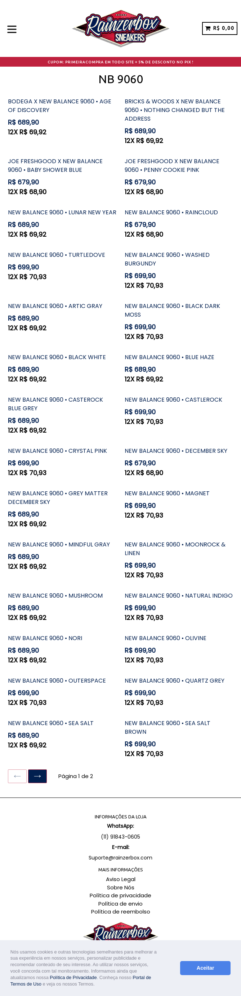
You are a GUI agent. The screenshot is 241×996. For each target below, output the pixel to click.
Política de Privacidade (73, 977)
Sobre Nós (120, 887)
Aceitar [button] (205, 968)
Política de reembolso (120, 911)
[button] (97, 985)
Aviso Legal (120, 879)
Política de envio (120, 903)
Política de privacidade (120, 895)
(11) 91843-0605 (120, 836)
